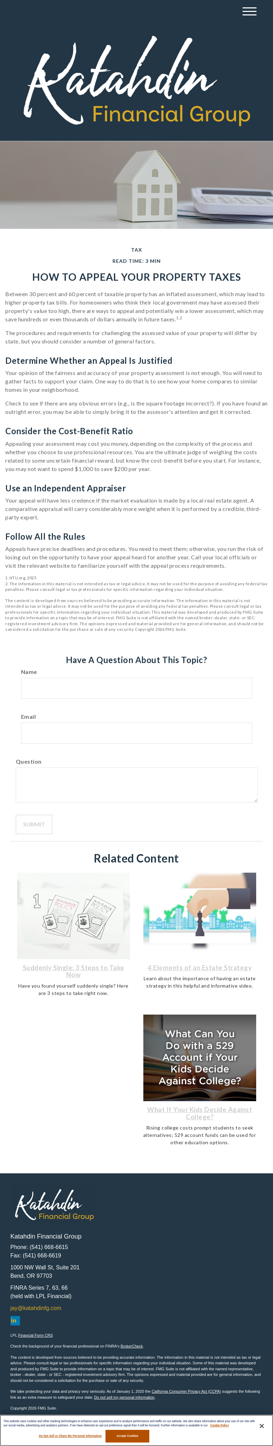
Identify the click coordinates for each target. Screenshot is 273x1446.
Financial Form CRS (35, 1335)
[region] (136, 1430)
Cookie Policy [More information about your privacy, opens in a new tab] (219, 1425)
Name (29, 671)
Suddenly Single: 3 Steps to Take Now (73, 971)
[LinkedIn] (15, 1320)
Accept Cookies (127, 1436)
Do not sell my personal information (124, 1397)
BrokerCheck (132, 1346)
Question (29, 761)
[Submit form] (34, 824)
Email (28, 716)
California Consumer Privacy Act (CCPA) (186, 1391)
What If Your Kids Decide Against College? (199, 1113)
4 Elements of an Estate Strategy (200, 967)
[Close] (261, 1426)
